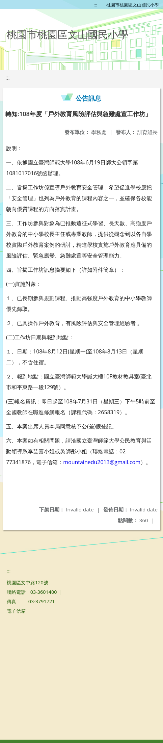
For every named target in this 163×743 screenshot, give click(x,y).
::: (95, 5)
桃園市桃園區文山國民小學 (132, 5)
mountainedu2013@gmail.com (101, 462)
